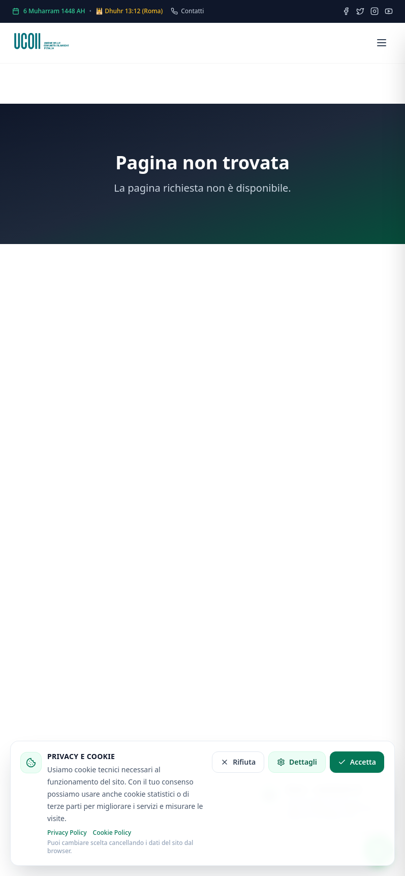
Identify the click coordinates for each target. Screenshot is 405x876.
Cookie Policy (112, 833)
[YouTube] (389, 11)
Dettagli (297, 762)
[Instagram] (374, 11)
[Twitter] (360, 11)
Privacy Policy (67, 833)
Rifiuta (238, 762)
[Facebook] (346, 11)
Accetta (357, 762)
